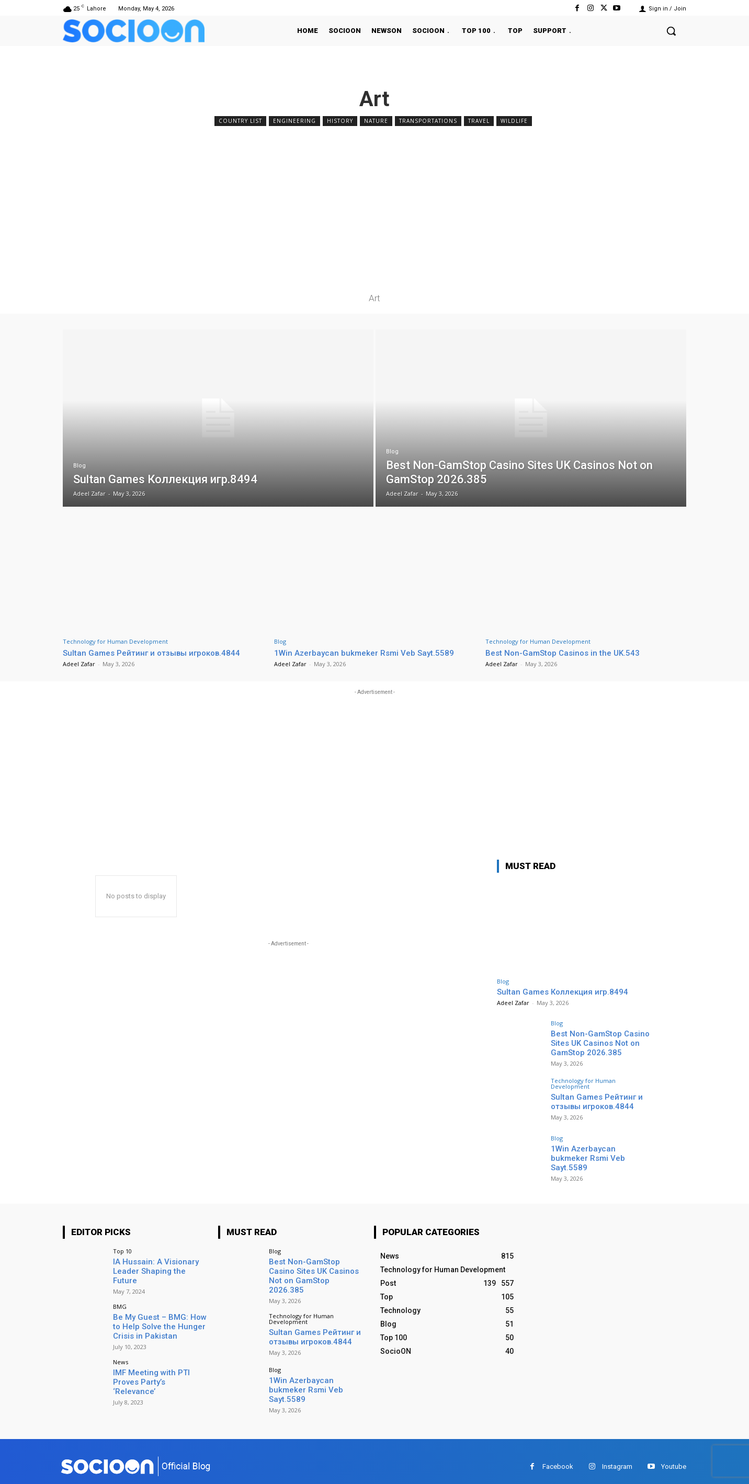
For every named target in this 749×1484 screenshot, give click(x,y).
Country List (240, 121)
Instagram (617, 1455)
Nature (376, 121)
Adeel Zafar (79, 664)
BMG (120, 1305)
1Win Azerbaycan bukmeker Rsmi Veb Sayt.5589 (372, 652)
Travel (479, 121)
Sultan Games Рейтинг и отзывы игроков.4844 (161, 652)
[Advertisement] (374, 207)
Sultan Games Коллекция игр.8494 (562, 992)
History (340, 121)
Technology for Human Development (115, 641)
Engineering (294, 121)
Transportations (428, 121)
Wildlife (514, 121)
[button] (671, 31)
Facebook (557, 1455)
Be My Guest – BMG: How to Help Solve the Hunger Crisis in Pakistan (159, 1324)
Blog (79, 465)
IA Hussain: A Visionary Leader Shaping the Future (157, 1265)
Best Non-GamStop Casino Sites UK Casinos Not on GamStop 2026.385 (596, 1042)
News (120, 1359)
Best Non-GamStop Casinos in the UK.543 (569, 652)
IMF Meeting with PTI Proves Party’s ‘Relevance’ (157, 1374)
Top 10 (122, 1251)
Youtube (673, 1455)
